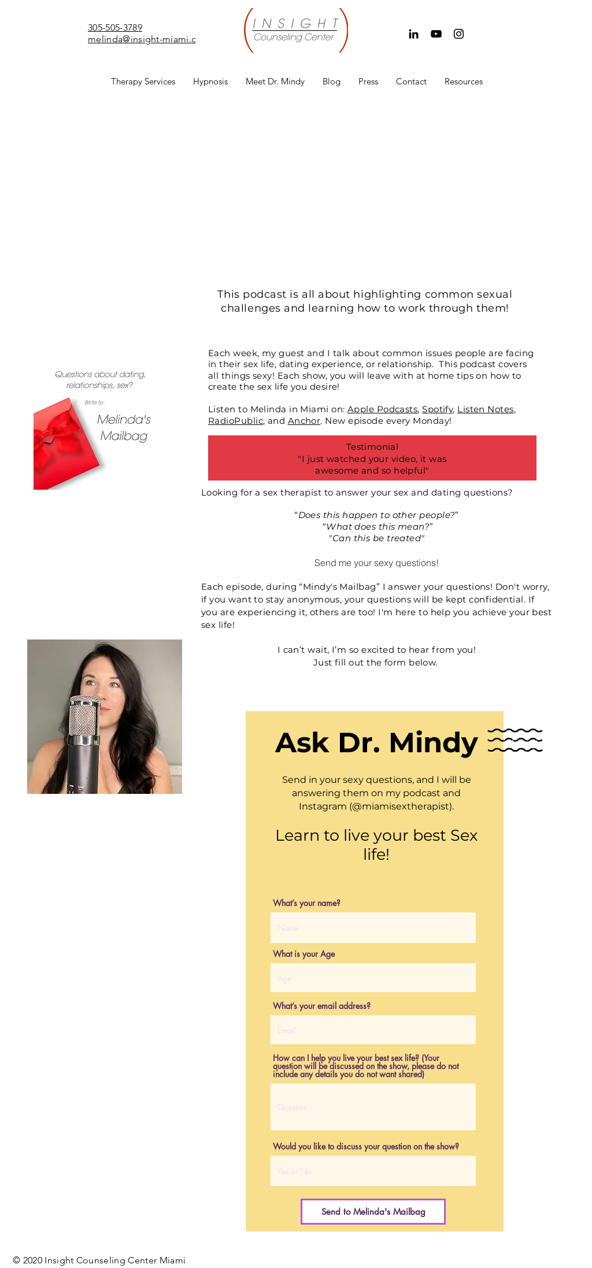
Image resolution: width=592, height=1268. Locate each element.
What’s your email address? (322, 1006)
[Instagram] (458, 33)
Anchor (304, 420)
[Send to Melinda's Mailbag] (373, 1212)
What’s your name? (307, 903)
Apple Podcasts (382, 409)
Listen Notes (485, 409)
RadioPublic (235, 420)
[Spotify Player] (99, 223)
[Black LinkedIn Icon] (413, 33)
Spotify (437, 409)
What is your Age (304, 954)
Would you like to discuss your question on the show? (366, 1147)
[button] (143, 81)
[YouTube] (436, 33)
